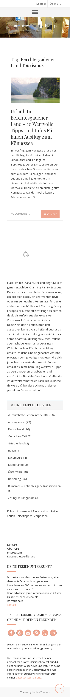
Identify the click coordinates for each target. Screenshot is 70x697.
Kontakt (41, 3)
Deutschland (16, 429)
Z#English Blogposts (21, 498)
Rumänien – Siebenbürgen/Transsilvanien (34, 486)
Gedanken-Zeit (17, 436)
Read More (50, 214)
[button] (11, 633)
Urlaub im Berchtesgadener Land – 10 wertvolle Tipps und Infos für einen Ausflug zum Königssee (32, 127)
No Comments (19, 213)
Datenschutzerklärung (21, 556)
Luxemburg (15, 457)
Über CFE (55, 3)
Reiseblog (14, 479)
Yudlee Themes (41, 692)
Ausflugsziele (16, 422)
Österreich (15, 472)
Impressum (14, 552)
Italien (12, 450)
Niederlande (16, 464)
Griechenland (16, 443)
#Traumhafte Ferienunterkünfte (28, 415)
